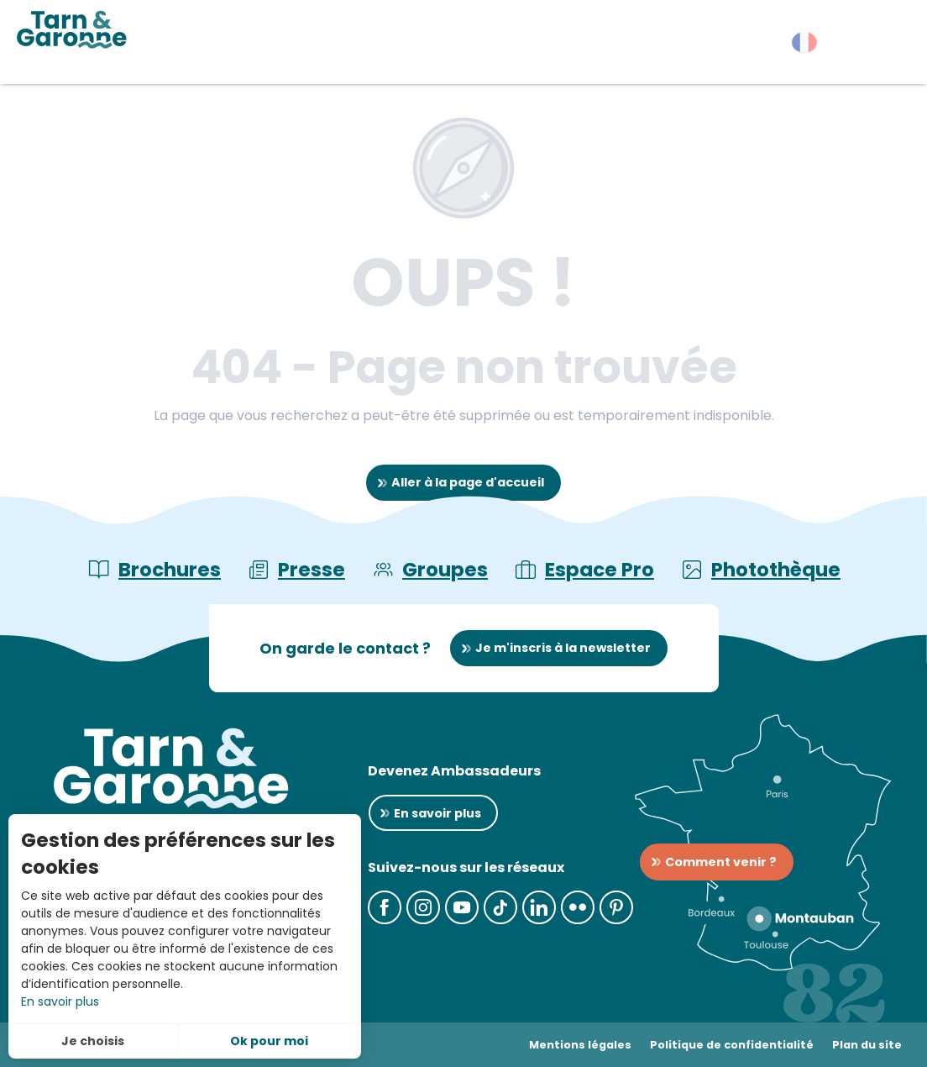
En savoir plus (60, 1001)
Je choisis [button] (92, 1041)
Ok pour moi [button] (269, 1041)
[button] (884, 46)
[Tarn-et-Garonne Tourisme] (72, 29)
